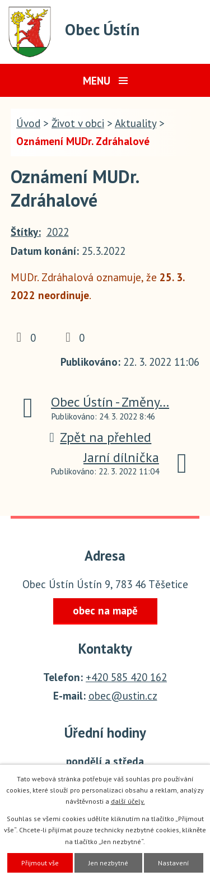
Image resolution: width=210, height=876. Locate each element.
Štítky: (26, 232)
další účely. (128, 801)
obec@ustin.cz (122, 695)
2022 (57, 232)
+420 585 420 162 (126, 677)
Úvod (28, 123)
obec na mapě (105, 610)
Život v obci (78, 123)
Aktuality (135, 123)
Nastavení (173, 863)
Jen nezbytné (108, 863)
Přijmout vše (40, 863)
